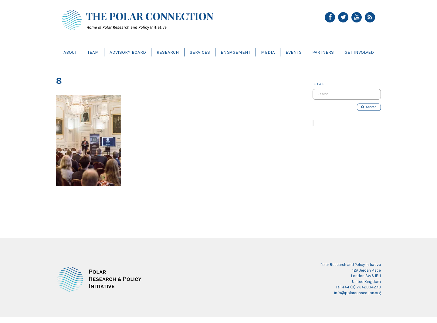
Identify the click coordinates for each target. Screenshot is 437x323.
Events (294, 52)
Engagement (235, 52)
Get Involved (359, 52)
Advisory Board (128, 52)
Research (168, 52)
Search (369, 107)
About (70, 52)
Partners (323, 52)
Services (200, 52)
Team (93, 52)
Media (268, 52)
